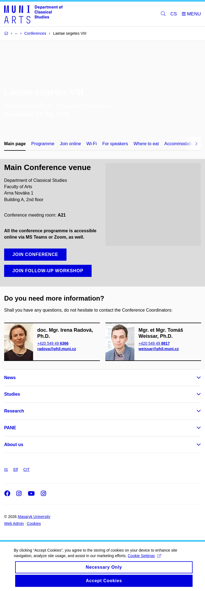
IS (6, 469)
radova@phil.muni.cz (56, 349)
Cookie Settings (144, 560)
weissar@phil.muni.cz (159, 349)
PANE (10, 427)
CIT (26, 469)
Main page (15, 143)
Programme (42, 143)
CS (174, 14)
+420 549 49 (52, 343)
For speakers (115, 143)
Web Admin (14, 523)
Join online (70, 143)
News (10, 377)
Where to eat (146, 143)
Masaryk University (34, 516)
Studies (12, 394)
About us (13, 444)
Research (14, 411)
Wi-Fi (91, 143)
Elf (15, 469)
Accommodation (180, 143)
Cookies (34, 523)
